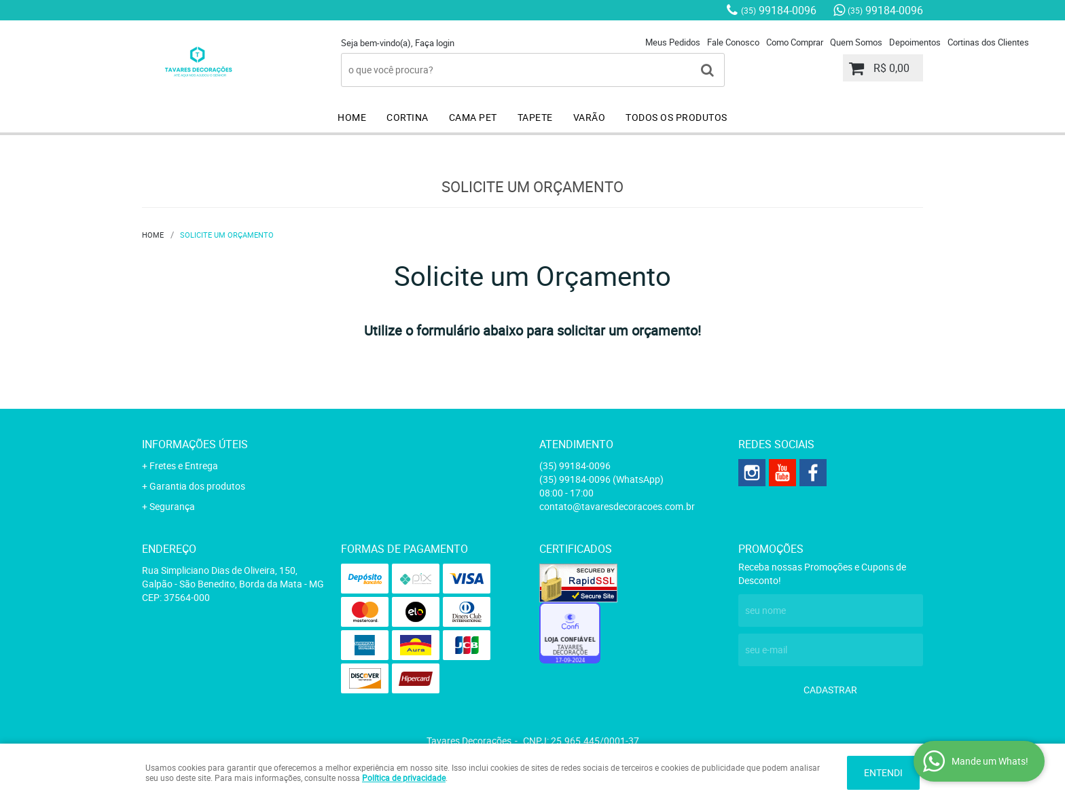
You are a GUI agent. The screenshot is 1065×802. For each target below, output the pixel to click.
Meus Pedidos (672, 42)
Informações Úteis (195, 444)
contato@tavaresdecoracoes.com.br (617, 506)
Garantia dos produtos (197, 485)
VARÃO (589, 117)
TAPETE (535, 117)
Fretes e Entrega (183, 465)
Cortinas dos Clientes (988, 42)
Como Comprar (794, 42)
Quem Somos (856, 42)
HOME (352, 117)
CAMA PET (473, 117)
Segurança (172, 506)
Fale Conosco (733, 42)
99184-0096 (778, 10)
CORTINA (407, 117)
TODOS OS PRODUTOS (676, 117)
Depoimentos (915, 42)
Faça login (434, 43)
